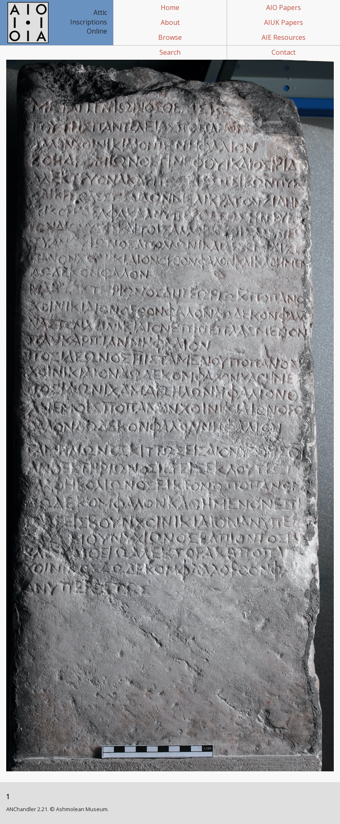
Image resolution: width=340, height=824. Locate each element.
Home (170, 7)
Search (170, 52)
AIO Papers (283, 7)
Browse (170, 37)
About (170, 22)
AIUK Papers (283, 22)
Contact (284, 52)
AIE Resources (284, 37)
